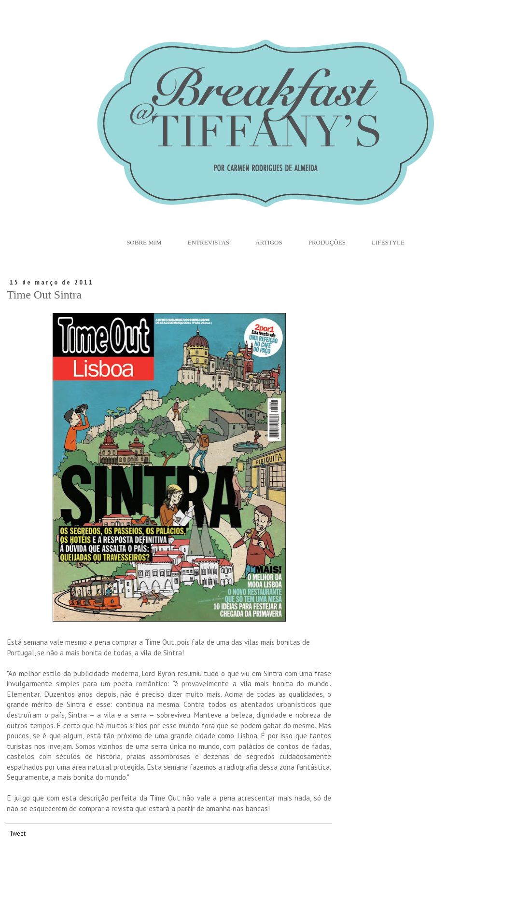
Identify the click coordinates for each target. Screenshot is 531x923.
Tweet (17, 833)
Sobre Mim (144, 242)
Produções (327, 242)
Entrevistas (208, 242)
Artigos (268, 242)
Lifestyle (388, 242)
